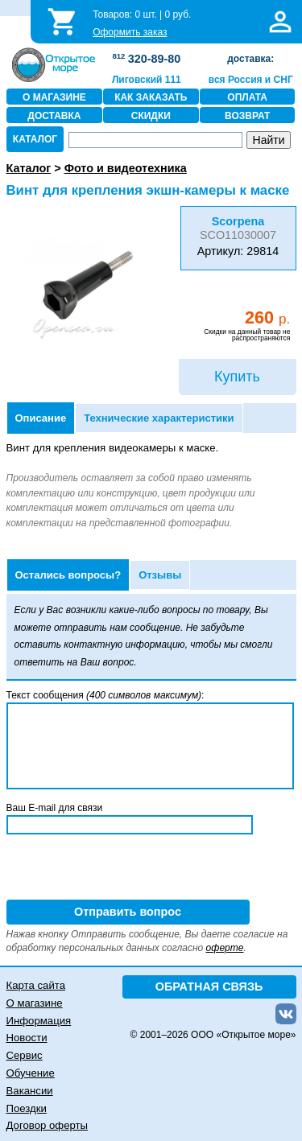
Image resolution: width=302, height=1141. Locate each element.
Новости (27, 1038)
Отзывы (160, 575)
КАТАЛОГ (35, 139)
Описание (41, 418)
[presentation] (128, 868)
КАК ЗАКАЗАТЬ (150, 97)
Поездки (26, 1108)
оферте (225, 948)
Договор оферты (47, 1125)
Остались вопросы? (68, 575)
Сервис (24, 1055)
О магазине (34, 1003)
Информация (39, 1021)
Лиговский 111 (146, 79)
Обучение (30, 1073)
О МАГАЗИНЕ (54, 97)
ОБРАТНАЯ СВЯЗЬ (209, 986)
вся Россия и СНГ (251, 79)
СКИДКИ (151, 116)
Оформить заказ (130, 32)
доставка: (250, 58)
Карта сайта (35, 985)
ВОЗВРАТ (247, 116)
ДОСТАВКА (54, 116)
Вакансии (29, 1091)
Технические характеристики (159, 418)
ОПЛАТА (247, 97)
